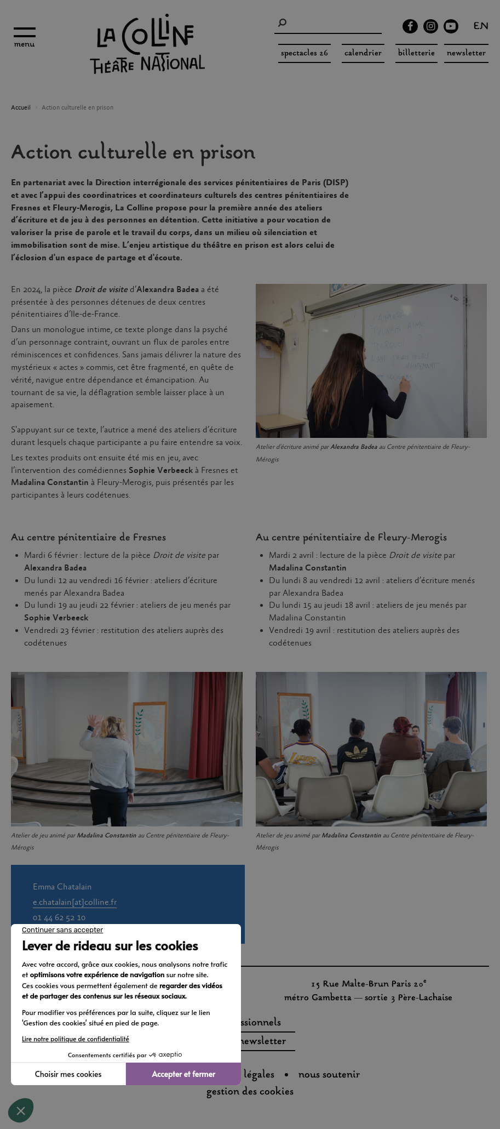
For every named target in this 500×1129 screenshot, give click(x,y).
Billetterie (416, 53)
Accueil (21, 108)
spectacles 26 (304, 53)
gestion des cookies (250, 1092)
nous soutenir (329, 1075)
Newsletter (466, 53)
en (481, 27)
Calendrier (363, 53)
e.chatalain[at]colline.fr (75, 902)
